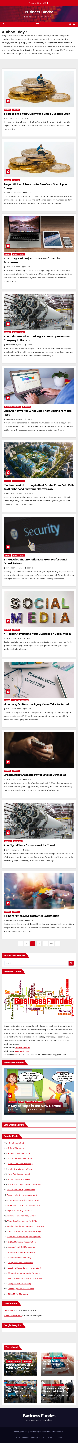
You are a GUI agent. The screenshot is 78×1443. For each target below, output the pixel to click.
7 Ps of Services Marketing (20, 1158)
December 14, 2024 (14, 419)
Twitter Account (22, 1047)
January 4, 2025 (13, 267)
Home (18, 1437)
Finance (7, 700)
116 (51, 943)
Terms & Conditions (54, 1437)
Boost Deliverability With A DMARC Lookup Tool (19, 1367)
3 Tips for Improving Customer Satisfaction (31, 916)
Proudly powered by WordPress (26, 1432)
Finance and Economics (20, 700)
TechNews (7, 841)
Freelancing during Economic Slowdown (25, 1226)
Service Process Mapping (19, 1257)
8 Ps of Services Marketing (20, 1164)
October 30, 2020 (18, 1110)
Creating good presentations (21, 1289)
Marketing (26, 406)
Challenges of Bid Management (21, 1247)
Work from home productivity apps (23, 1205)
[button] (70, 24)
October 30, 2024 (14, 638)
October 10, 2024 (14, 779)
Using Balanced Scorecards (20, 1263)
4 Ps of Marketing (15, 1143)
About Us (25, 1437)
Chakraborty (35, 1110)
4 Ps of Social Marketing (19, 1153)
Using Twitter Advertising (19, 1283)
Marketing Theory (59, 1357)
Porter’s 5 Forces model (19, 1174)
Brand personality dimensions (21, 1190)
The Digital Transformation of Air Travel (29, 845)
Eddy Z (26, 118)
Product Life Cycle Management (22, 1195)
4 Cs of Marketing (16, 1148)
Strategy (16, 109)
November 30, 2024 (14, 493)
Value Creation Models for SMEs (22, 1221)
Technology (18, 841)
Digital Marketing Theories (19, 1211)
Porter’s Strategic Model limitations (24, 1184)
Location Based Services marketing (24, 1268)
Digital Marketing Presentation (22, 1242)
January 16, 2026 (53, 1395)
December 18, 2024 (14, 345)
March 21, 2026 (15, 1372)
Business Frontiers (13, 1316)
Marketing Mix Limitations (20, 1169)
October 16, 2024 (14, 709)
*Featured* (12, 1101)
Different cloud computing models (24, 1273)
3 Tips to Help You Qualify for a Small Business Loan (37, 113)
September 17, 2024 (14, 920)
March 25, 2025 (13, 118)
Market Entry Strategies (19, 1179)
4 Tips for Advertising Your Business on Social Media (37, 634)
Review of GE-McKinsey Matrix (21, 1216)
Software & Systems (13, 1361)
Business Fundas (39, 12)
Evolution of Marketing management (24, 1237)
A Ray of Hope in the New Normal (38, 1105)
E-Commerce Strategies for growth (23, 1200)
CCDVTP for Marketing (18, 1294)
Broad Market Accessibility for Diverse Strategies (35, 775)
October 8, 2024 (13, 850)
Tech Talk (8, 1310)
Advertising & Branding (12, 406)
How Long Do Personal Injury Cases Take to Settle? (36, 704)
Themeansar (58, 1432)
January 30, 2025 (14, 193)
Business (7, 109)
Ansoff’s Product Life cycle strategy (24, 1231)
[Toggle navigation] (37, 24)
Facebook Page (22, 1051)
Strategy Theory (18, 254)
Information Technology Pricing (22, 1252)
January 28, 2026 (16, 1395)
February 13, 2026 (54, 1368)
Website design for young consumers (24, 1278)
